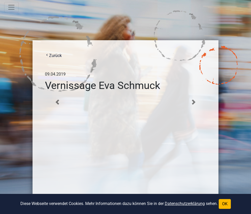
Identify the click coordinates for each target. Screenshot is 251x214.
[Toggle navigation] (11, 7)
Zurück (53, 55)
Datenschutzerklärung (185, 203)
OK (225, 203)
